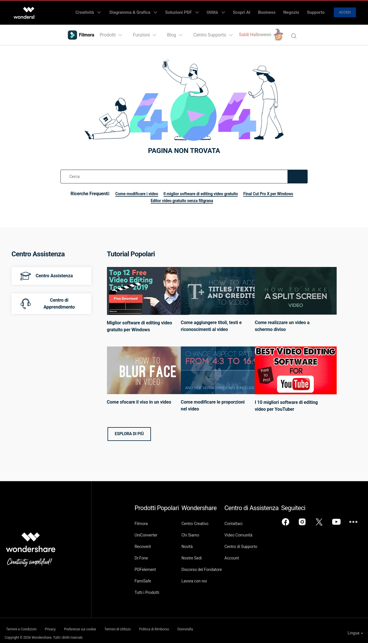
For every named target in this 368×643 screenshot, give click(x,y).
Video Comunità (253, 531)
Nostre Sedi (199, 554)
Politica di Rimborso (179, 625)
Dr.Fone (141, 554)
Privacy (55, 625)
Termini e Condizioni (20, 625)
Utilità (230, 10)
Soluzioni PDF (200, 10)
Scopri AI (253, 10)
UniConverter (146, 531)
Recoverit (143, 542)
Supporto (317, 10)
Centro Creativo (202, 519)
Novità (194, 542)
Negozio (296, 10)
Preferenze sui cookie (92, 625)
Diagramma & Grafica (156, 10)
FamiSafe (143, 577)
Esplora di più (129, 429)
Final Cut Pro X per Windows (143, 196)
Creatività (114, 10)
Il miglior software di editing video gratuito (231, 189)
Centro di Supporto (255, 542)
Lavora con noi (201, 577)
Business (275, 10)
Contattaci (248, 519)
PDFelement (145, 565)
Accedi (345, 10)
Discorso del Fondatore (209, 565)
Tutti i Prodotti (147, 588)
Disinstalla (216, 625)
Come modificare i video (158, 189)
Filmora (141, 519)
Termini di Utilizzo (135, 625)
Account (246, 554)
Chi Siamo (197, 531)
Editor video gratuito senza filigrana (213, 196)
